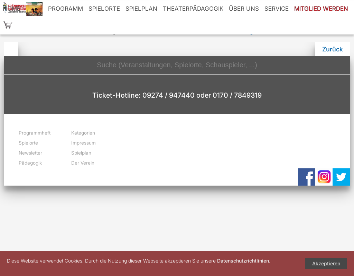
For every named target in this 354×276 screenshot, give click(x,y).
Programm (65, 8)
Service (276, 8)
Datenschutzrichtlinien (243, 261)
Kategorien (83, 133)
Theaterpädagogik (193, 8)
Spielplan (141, 8)
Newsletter (30, 153)
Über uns (244, 8)
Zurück (332, 49)
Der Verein (82, 163)
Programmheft (34, 133)
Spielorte (104, 8)
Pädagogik (30, 163)
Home (11, 8)
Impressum (83, 143)
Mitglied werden (321, 8)
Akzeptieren (326, 263)
